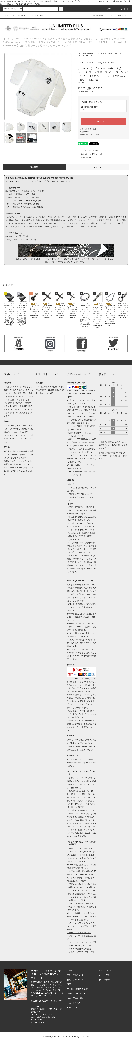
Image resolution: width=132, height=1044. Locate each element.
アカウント (107, 9)
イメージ (98, 167)
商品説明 (34, 167)
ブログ (109, 15)
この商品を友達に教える (88, 150)
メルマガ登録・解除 (94, 15)
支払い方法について (75, 975)
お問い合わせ (120, 15)
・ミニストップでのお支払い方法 (80, 952)
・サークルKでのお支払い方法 (79, 946)
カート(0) (122, 9)
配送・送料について (75, 980)
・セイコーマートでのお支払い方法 (81, 942)
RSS (69, 1007)
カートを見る (104, 975)
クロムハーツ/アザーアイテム (113, 53)
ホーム (5, 15)
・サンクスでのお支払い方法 (79, 949)
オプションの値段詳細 (88, 129)
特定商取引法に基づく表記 (89, 135)
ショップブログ (73, 1003)
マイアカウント (105, 970)
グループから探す (36, 15)
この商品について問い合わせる (90, 154)
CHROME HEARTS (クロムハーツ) (93, 53)
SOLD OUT (103, 121)
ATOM (74, 1007)
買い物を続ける (85, 157)
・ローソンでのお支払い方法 (79, 933)
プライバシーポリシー (76, 993)
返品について (84, 132)
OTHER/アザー (87, 55)
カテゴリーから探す (18, 15)
